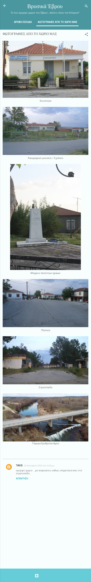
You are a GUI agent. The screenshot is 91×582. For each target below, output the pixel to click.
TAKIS (19, 465)
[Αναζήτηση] (86, 7)
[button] (86, 34)
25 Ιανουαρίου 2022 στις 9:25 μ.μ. (39, 465)
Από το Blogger (45, 575)
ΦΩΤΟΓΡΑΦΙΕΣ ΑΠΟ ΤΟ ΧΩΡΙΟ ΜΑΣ (57, 22)
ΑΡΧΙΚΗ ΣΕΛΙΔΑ (23, 22)
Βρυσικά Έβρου (44, 6)
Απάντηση (22, 478)
